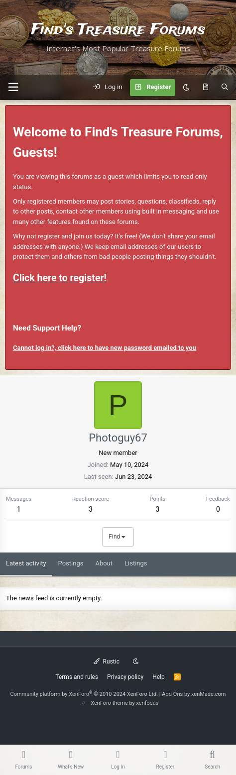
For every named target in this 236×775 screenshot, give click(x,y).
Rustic (106, 661)
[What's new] (205, 88)
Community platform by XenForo (84, 694)
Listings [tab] (135, 563)
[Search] (225, 88)
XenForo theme (109, 703)
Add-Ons (172, 694)
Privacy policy (125, 676)
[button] (13, 87)
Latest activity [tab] (26, 563)
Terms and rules (76, 676)
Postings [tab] (71, 563)
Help (158, 676)
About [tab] (104, 563)
